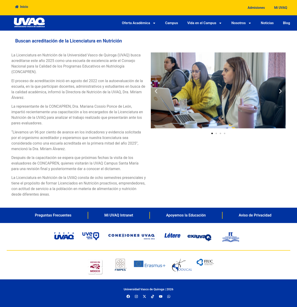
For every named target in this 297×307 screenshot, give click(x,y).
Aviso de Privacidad (255, 215)
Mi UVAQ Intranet (118, 215)
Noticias (267, 23)
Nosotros (241, 23)
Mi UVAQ (280, 8)
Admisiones (256, 8)
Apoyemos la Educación (186, 215)
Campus (171, 23)
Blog (286, 23)
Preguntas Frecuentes (53, 215)
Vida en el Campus (204, 23)
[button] (156, 91)
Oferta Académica (139, 23)
